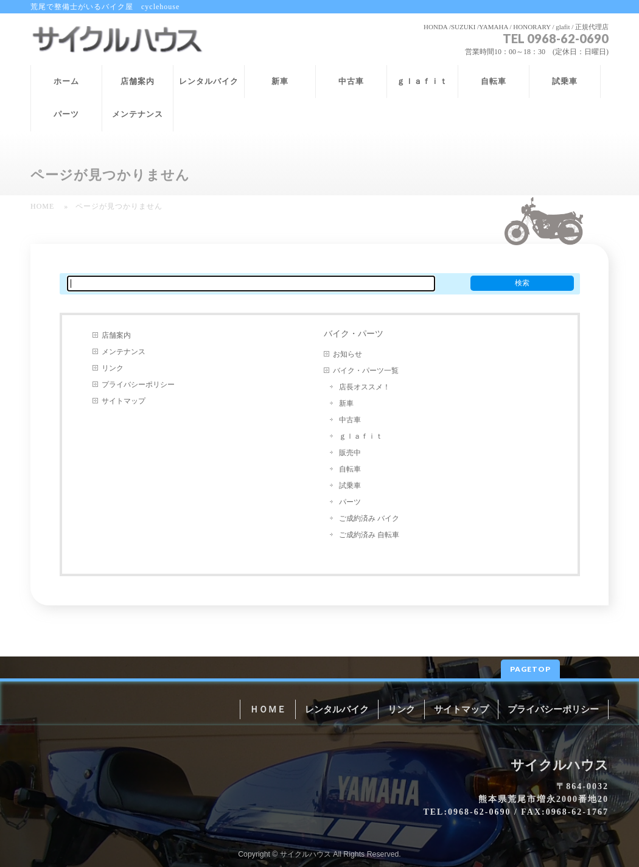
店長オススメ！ (364, 387)
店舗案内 (116, 335)
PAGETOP (530, 669)
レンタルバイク (337, 709)
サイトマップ (123, 401)
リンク (113, 368)
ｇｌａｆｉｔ (361, 436)
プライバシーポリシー (138, 384)
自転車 (350, 469)
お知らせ (347, 354)
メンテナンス (123, 351)
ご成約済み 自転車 (369, 535)
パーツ (350, 502)
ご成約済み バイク (369, 518)
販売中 (350, 452)
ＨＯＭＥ (268, 709)
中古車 (350, 420)
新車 (346, 403)
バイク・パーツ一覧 (366, 370)
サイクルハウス (305, 854)
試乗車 (350, 485)
